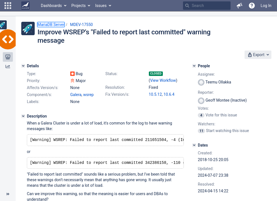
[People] (194, 66)
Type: (31, 73)
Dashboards (51, 5)
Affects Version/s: (42, 87)
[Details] (23, 66)
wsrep (88, 94)
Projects (78, 5)
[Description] (23, 116)
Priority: (33, 80)
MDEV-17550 (81, 24)
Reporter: (206, 92)
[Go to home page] (25, 5)
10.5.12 (155, 94)
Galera (75, 94)
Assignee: (206, 74)
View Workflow (163, 80)
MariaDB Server (50, 24)
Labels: (33, 101)
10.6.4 (169, 94)
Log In (266, 5)
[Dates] (194, 145)
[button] (8, 5)
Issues (101, 5)
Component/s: (39, 94)
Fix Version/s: (117, 94)
